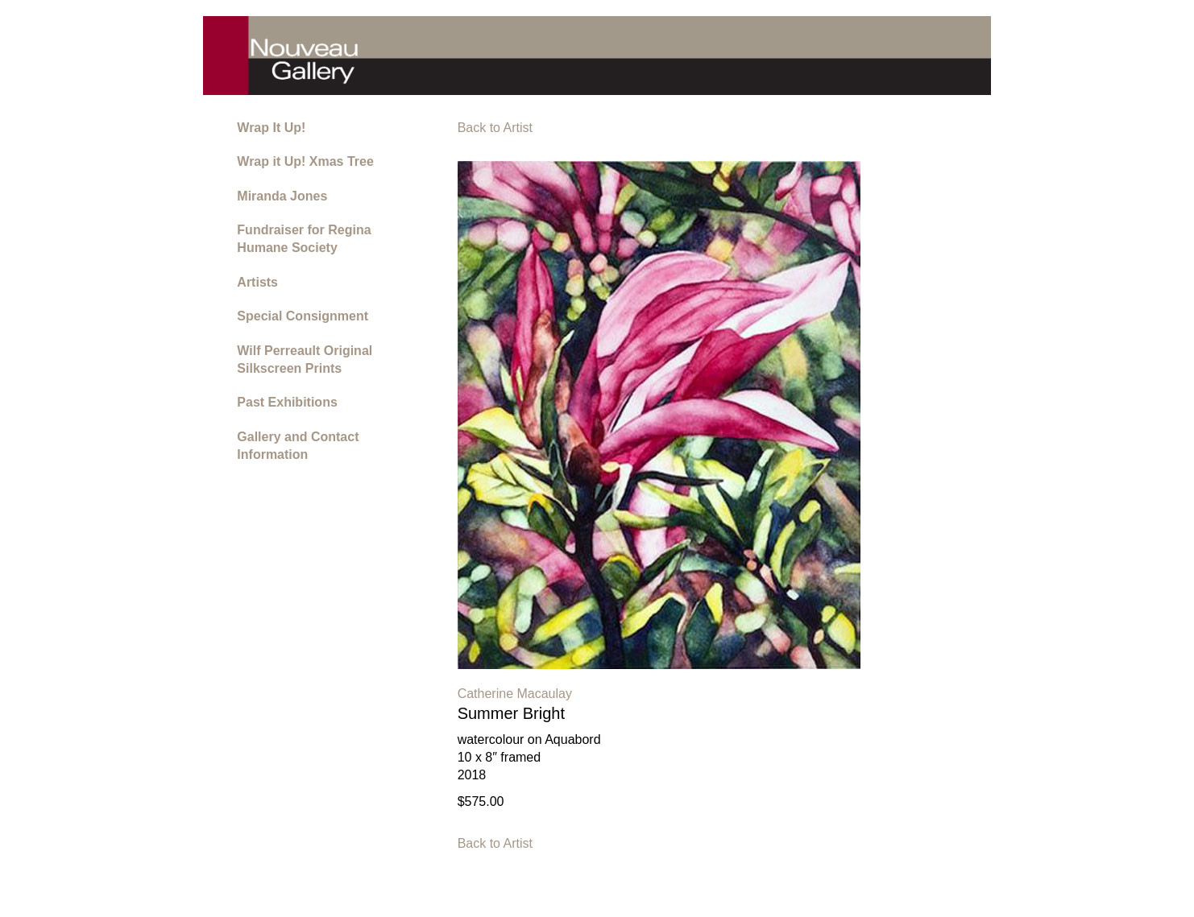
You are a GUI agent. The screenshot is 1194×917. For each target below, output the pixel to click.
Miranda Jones (282, 196)
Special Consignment (302, 316)
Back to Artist (495, 127)
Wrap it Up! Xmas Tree (305, 161)
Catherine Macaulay (515, 693)
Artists (257, 282)
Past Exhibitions (287, 402)
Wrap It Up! (271, 127)
